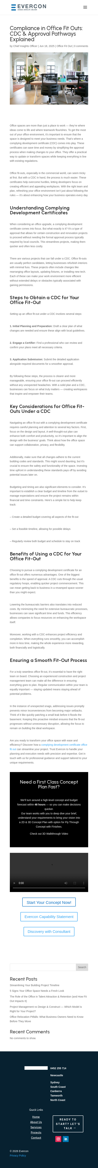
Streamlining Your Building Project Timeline (34, 985)
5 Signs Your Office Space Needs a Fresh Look (37, 990)
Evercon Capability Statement (48, 917)
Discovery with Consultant (49, 932)
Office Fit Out (64, 46)
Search (82, 967)
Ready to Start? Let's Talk (68, 1124)
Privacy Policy (18, 1155)
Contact (36, 1137)
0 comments (81, 46)
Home (36, 1116)
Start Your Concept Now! (49, 902)
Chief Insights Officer (25, 46)
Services (36, 1127)
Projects (36, 1132)
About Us (36, 1122)
